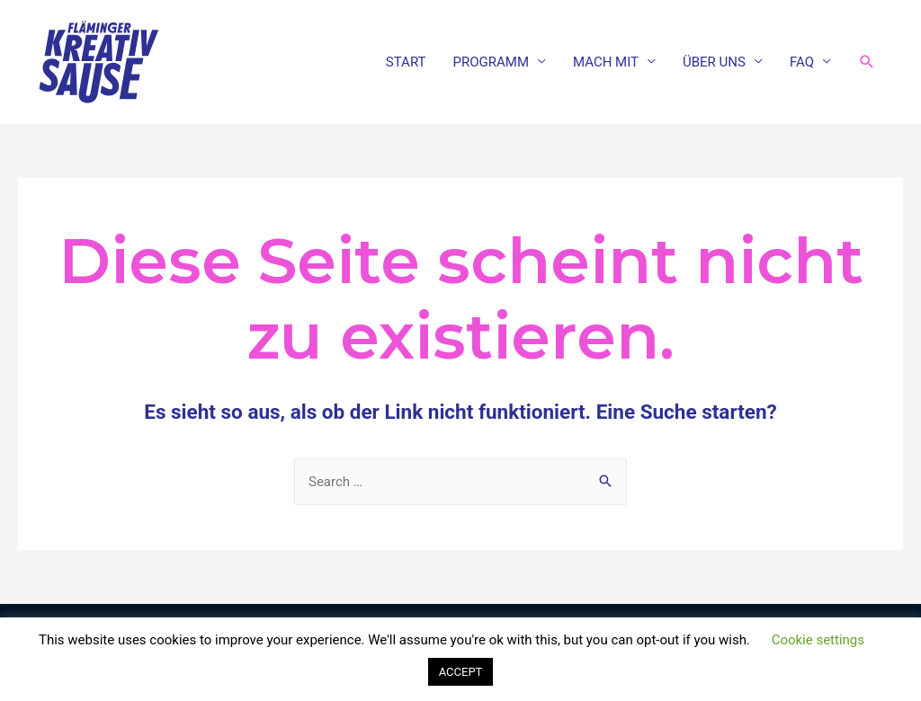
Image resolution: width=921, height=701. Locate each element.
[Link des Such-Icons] (867, 62)
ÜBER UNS (714, 62)
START (406, 62)
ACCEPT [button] (461, 672)
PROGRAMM (491, 62)
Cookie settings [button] (818, 640)
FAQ (802, 62)
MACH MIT (606, 62)
